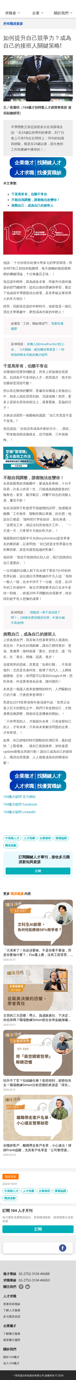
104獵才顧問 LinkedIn (19, 812)
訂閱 (38, 1229)
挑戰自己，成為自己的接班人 (32, 205)
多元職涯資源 (11, 1316)
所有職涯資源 (13, 23)
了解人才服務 (11, 1310)
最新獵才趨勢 (11, 1340)
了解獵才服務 (11, 1333)
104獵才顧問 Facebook (20, 804)
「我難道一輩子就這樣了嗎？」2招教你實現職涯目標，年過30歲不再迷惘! (38, 617)
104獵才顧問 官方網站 (19, 796)
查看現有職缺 (11, 1304)
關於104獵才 (11, 1357)
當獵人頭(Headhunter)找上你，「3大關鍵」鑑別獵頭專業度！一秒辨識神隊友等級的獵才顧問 (37, 349)
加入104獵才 (11, 1363)
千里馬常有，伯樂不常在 (29, 194)
